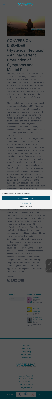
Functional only (26, 203)
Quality (30, 206)
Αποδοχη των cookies (26, 198)
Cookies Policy (23, 206)
